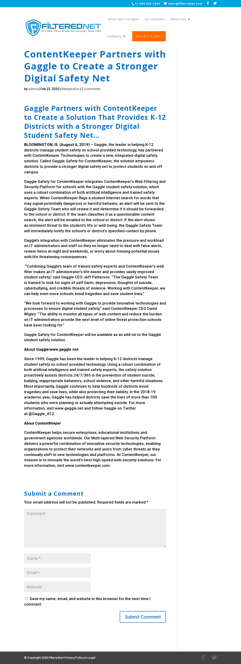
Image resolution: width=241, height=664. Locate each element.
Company (115, 36)
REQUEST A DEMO (149, 36)
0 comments (90, 89)
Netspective (70, 89)
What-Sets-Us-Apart (123, 19)
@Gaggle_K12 (41, 413)
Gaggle (100, 144)
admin (33, 89)
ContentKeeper (45, 155)
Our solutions (155, 19)
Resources (178, 19)
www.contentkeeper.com (87, 465)
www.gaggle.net (69, 408)
